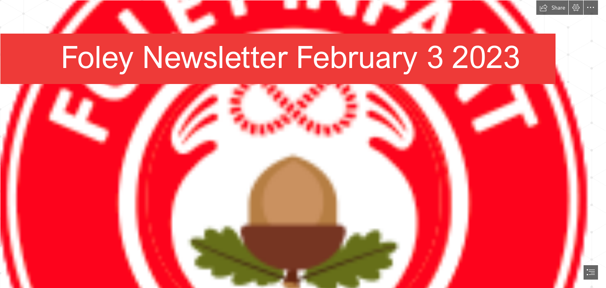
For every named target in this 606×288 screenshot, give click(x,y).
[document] (303, 144)
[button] (552, 7)
